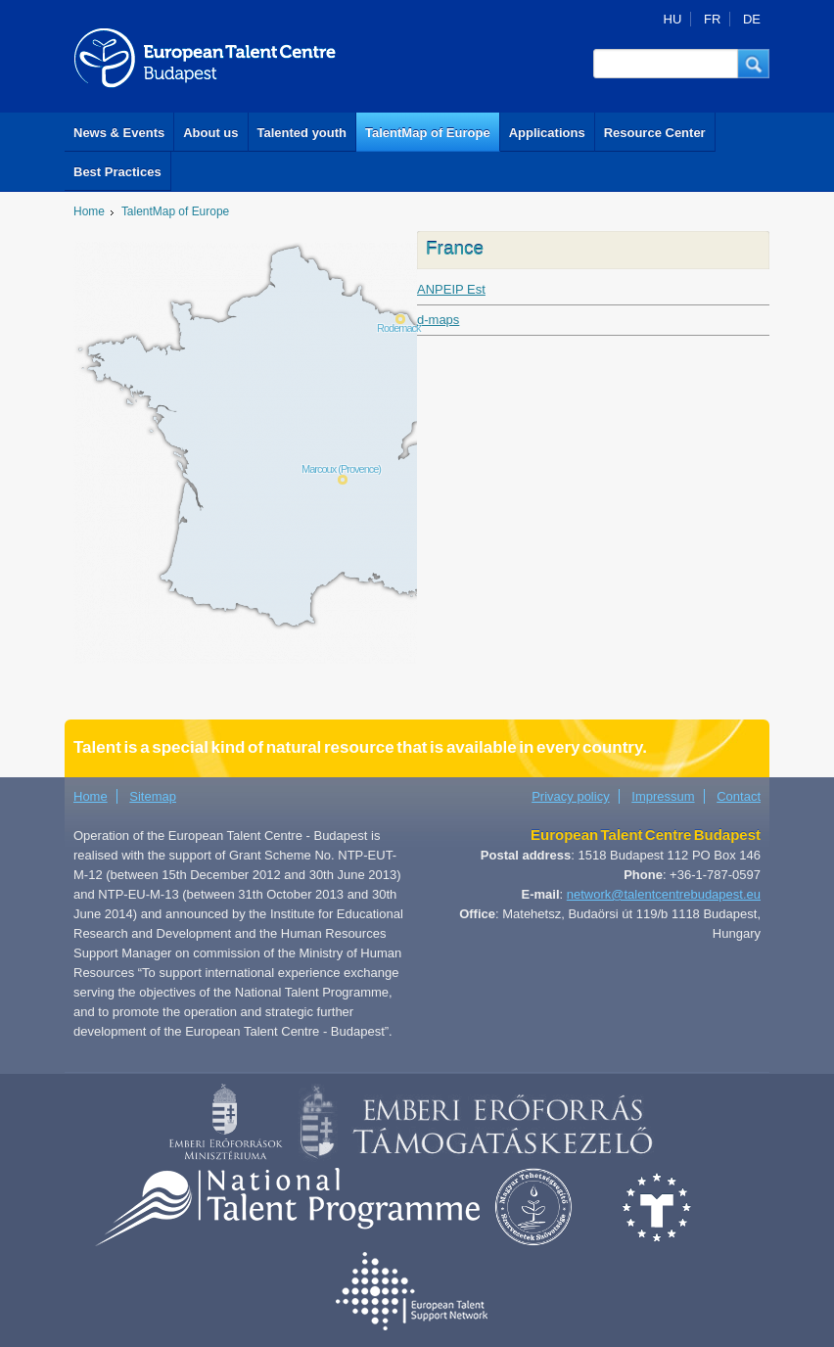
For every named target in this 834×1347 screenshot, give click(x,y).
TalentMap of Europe (427, 132)
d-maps (438, 319)
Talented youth (302, 132)
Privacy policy (570, 796)
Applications (547, 132)
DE (752, 19)
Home (89, 211)
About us (210, 132)
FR (712, 19)
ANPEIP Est (451, 289)
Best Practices (117, 171)
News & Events (118, 132)
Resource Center (655, 132)
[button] (753, 63)
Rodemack (399, 328)
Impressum (662, 796)
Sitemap (152, 796)
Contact (739, 796)
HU (673, 19)
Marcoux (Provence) (341, 469)
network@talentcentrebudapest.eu (664, 894)
